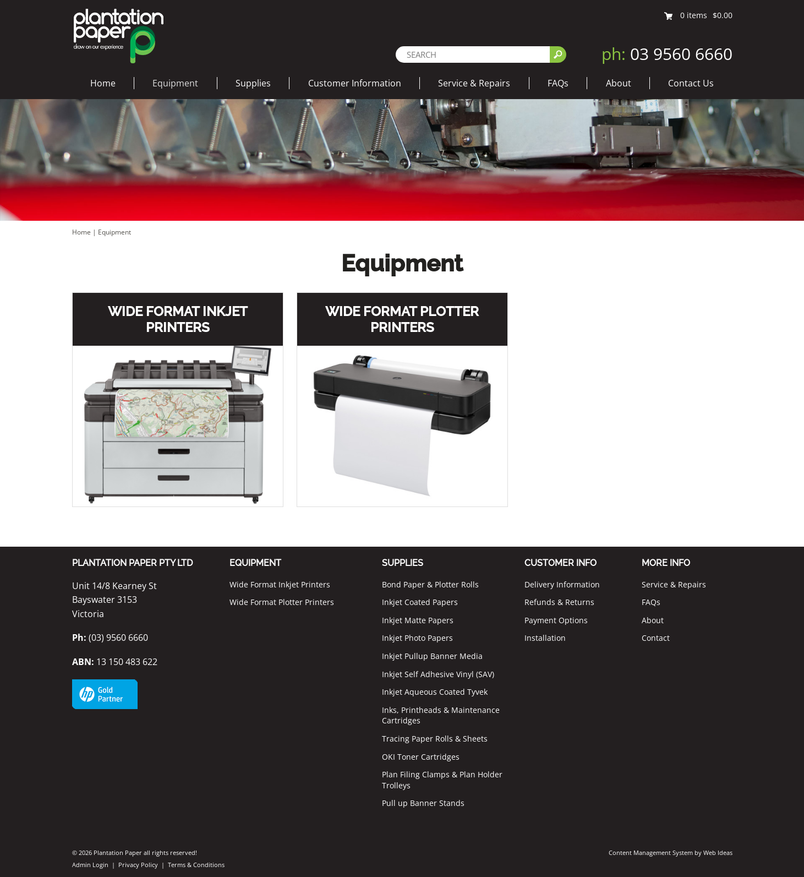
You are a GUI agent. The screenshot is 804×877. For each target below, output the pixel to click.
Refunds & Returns (559, 602)
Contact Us (691, 83)
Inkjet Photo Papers (417, 638)
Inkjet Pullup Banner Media (432, 656)
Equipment (175, 83)
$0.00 (722, 15)
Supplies (253, 83)
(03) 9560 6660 (110, 637)
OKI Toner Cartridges (421, 756)
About (618, 83)
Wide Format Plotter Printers (402, 319)
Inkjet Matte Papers (417, 620)
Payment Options (556, 620)
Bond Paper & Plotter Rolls (430, 584)
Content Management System (651, 852)
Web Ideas (717, 852)
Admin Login (90, 864)
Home (103, 83)
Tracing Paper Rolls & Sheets (435, 738)
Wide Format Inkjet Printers (178, 319)
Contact (656, 638)
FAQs (558, 83)
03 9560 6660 (666, 53)
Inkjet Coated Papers (420, 602)
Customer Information (354, 83)
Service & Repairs (474, 83)
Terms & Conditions (196, 864)
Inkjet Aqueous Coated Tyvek (435, 692)
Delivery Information (562, 584)
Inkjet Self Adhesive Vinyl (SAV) (438, 674)
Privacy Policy (138, 864)
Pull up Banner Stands (423, 803)
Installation (545, 638)
